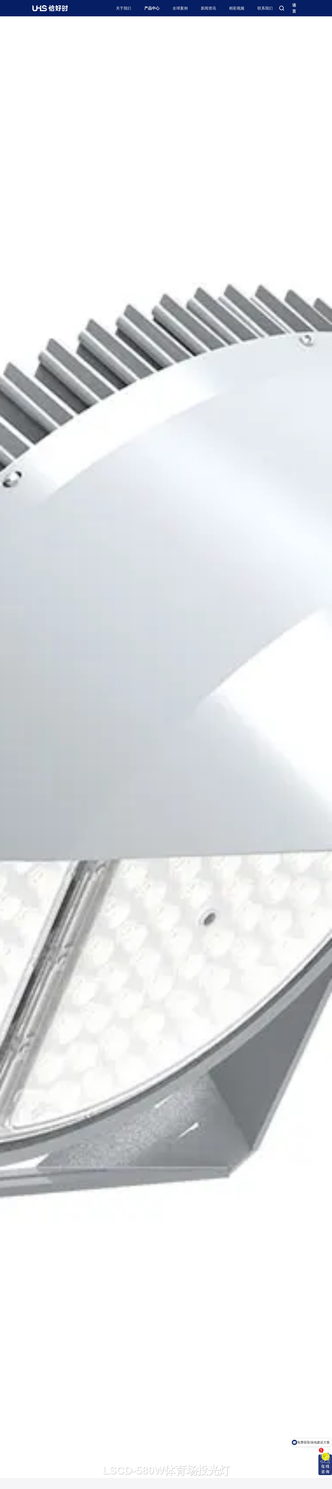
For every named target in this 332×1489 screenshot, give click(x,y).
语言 (294, 8)
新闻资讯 (208, 8)
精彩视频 (236, 8)
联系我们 (265, 8)
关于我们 (123, 8)
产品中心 (151, 8)
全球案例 (180, 8)
